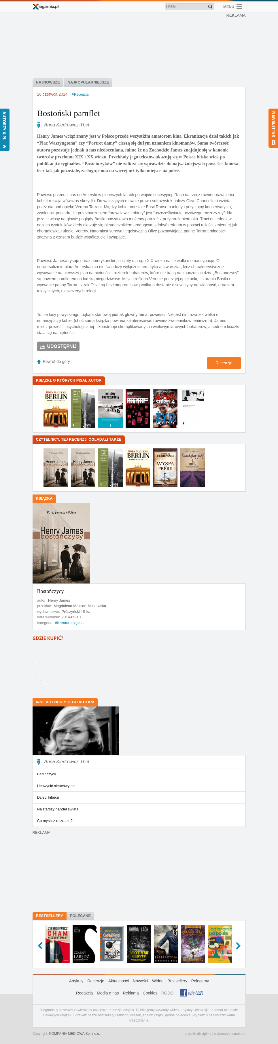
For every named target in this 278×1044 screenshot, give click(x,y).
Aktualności (118, 981)
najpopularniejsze (88, 82)
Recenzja (223, 363)
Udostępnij (62, 346)
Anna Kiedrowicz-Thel (66, 124)
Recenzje (95, 981)
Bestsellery (49, 916)
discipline (204, 1034)
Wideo (158, 981)
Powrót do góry (56, 361)
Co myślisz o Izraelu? (55, 820)
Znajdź (210, 7)
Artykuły (76, 981)
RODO (167, 993)
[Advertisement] (141, 46)
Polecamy (200, 981)
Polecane (80, 916)
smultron (238, 1034)
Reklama (131, 993)
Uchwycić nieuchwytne (56, 786)
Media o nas (108, 993)
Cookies (150, 993)
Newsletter (273, 128)
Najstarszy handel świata (58, 809)
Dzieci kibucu (48, 797)
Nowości (140, 981)
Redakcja (84, 993)
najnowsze (48, 82)
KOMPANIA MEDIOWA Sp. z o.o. (74, 1034)
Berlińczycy (46, 774)
